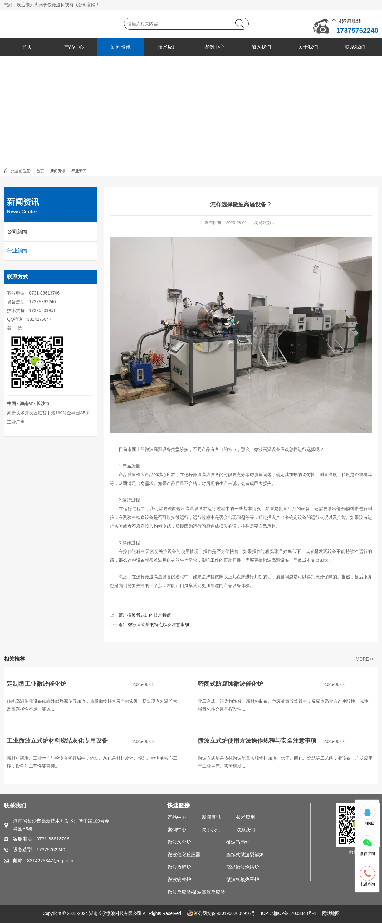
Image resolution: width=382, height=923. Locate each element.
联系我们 (355, 47)
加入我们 (261, 47)
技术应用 (168, 47)
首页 (27, 47)
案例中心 (214, 47)
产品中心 (74, 47)
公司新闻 (17, 231)
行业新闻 (78, 171)
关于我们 (308, 47)
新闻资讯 (121, 47)
